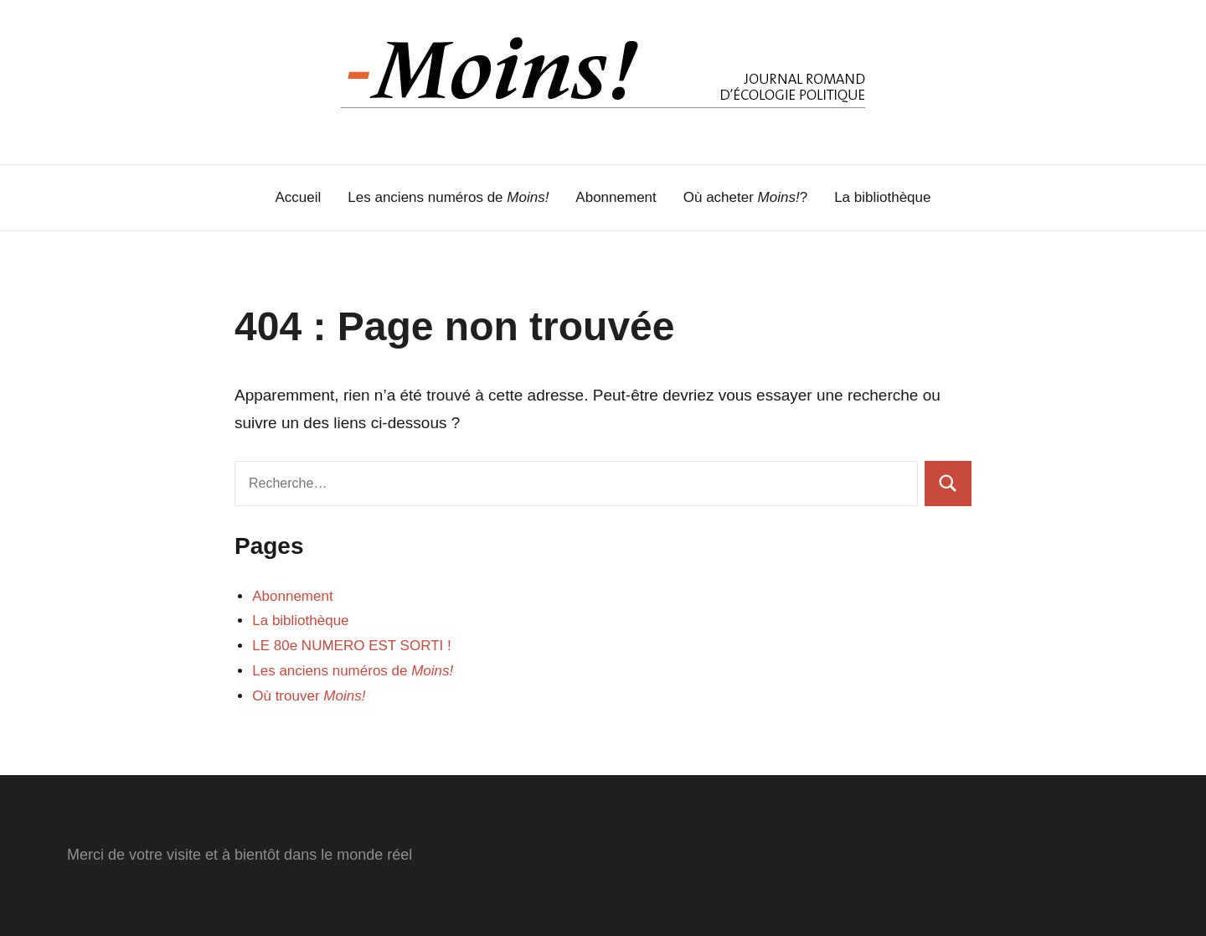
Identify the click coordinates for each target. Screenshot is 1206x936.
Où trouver (308, 696)
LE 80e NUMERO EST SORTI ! (351, 646)
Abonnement (615, 197)
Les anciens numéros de (448, 197)
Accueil (299, 197)
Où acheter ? (745, 197)
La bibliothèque (882, 197)
